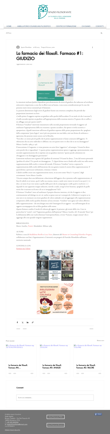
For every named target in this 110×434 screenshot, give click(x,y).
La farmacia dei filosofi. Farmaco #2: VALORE (86, 366)
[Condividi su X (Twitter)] (22, 322)
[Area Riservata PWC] (56, 417)
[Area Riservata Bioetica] (56, 425)
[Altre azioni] (92, 47)
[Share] (98, 414)
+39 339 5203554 (12, 422)
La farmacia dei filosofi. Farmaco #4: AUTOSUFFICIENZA (18, 366)
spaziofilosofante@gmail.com (17, 424)
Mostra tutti (100, 340)
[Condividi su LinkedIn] (28, 322)
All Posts (8, 33)
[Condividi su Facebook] (17, 322)
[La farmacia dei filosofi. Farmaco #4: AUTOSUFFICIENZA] (21, 352)
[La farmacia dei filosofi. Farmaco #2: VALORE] (89, 352)
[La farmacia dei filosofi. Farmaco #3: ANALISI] (55, 352)
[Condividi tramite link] (33, 322)
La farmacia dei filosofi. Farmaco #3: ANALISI (52, 366)
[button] (101, 33)
